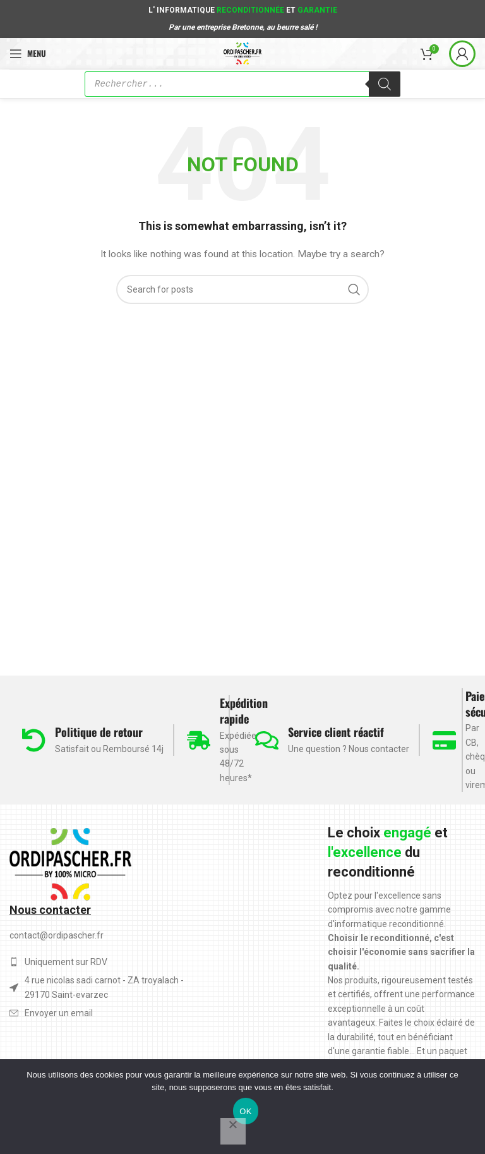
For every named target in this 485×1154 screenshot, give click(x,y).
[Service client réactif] (266, 740)
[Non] (233, 1131)
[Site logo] (243, 52)
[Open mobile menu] (27, 53)
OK (245, 1111)
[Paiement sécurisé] (444, 740)
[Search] (242, 289)
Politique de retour (99, 732)
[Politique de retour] (33, 740)
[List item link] (104, 1013)
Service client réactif (336, 732)
